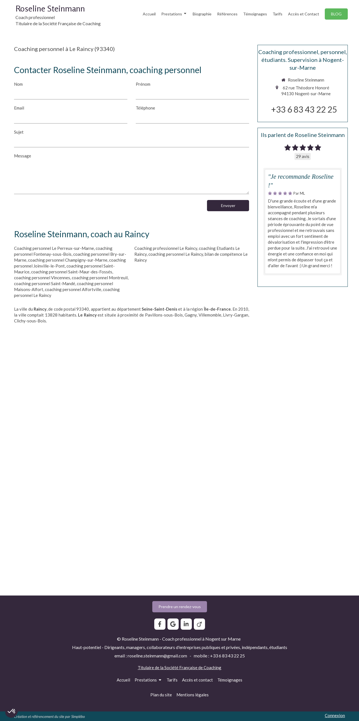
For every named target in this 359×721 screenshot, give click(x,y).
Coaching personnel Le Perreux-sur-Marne (54, 248)
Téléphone (145, 107)
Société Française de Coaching (192, 667)
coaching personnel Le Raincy (175, 254)
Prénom (143, 84)
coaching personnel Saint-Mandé (44, 283)
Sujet (19, 131)
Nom (18, 84)
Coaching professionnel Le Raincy (165, 248)
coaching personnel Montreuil (100, 277)
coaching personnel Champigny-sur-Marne (67, 259)
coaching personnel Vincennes (42, 277)
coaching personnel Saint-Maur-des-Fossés (71, 271)
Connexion (335, 715)
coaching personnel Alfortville (73, 289)
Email (19, 107)
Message (22, 155)
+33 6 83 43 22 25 (304, 109)
